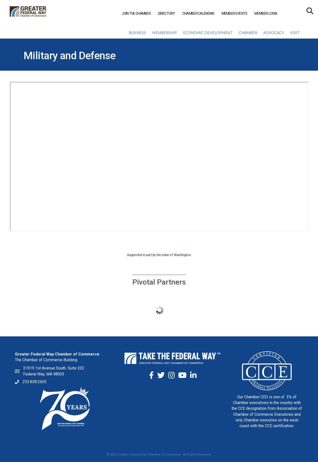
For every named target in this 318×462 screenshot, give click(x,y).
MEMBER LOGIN (265, 13)
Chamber (248, 32)
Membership (164, 32)
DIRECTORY (166, 13)
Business (137, 32)
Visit (295, 32)
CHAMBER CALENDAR (198, 13)
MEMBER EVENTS (234, 13)
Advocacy (273, 32)
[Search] (310, 11)
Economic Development (208, 32)
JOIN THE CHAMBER (136, 13)
